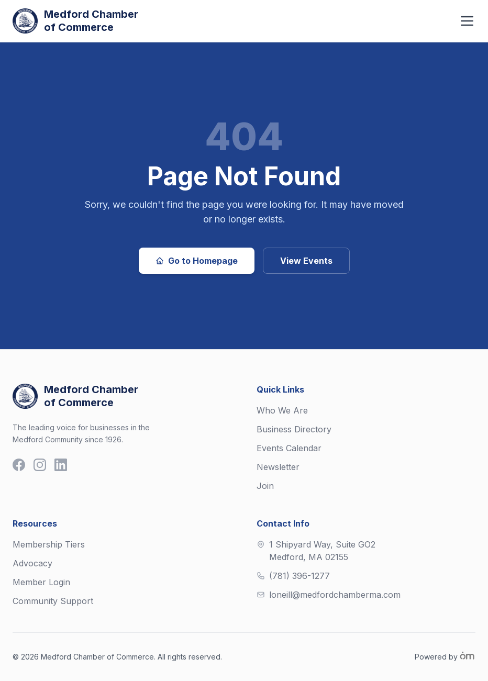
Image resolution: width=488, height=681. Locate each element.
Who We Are (282, 410)
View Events (306, 260)
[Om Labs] (467, 655)
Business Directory (294, 429)
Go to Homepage (197, 260)
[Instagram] (40, 465)
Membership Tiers (49, 544)
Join (265, 486)
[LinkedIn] (60, 465)
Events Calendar (289, 448)
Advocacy (32, 563)
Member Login (41, 582)
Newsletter (278, 467)
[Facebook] (19, 465)
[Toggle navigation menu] (467, 21)
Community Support (53, 601)
